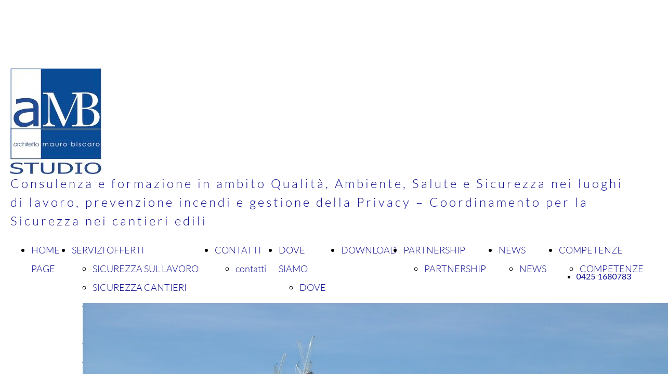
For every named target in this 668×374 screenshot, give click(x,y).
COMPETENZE (591, 250)
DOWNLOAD (369, 250)
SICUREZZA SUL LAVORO (146, 268)
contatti (250, 268)
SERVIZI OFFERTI (108, 250)
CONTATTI (238, 250)
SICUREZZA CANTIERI (140, 287)
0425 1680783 (604, 276)
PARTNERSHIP (434, 250)
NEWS (512, 250)
